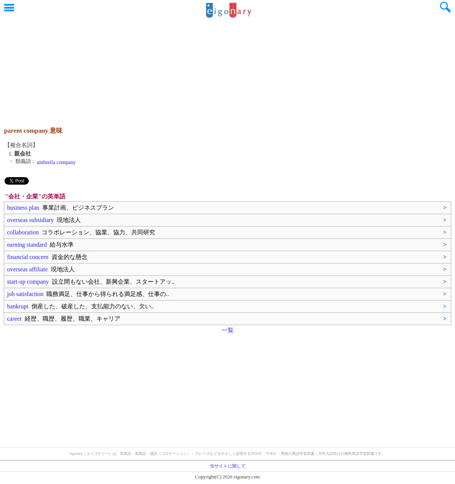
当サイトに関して (228, 466)
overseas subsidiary (44, 220)
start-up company (91, 281)
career (63, 318)
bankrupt (80, 306)
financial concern (47, 257)
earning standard (40, 244)
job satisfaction (88, 294)
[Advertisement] (228, 69)
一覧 (228, 330)
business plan (60, 207)
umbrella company (56, 162)
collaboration (81, 232)
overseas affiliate (41, 269)
